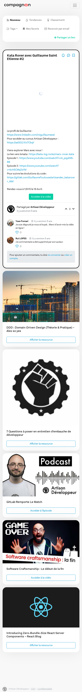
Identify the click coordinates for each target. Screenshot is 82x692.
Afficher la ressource (41, 339)
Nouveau (13, 20)
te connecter (54, 255)
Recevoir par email (56, 28)
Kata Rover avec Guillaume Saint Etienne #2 (32, 57)
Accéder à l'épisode (41, 510)
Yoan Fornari (22, 221)
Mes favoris (31, 28)
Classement (56, 20)
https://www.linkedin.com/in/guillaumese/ (31, 134)
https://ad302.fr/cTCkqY (20, 142)
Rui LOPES (21, 238)
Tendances (33, 20)
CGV (33, 688)
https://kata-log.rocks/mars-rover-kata (51, 154)
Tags (11, 28)
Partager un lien (64, 37)
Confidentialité (44, 688)
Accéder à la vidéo (41, 196)
